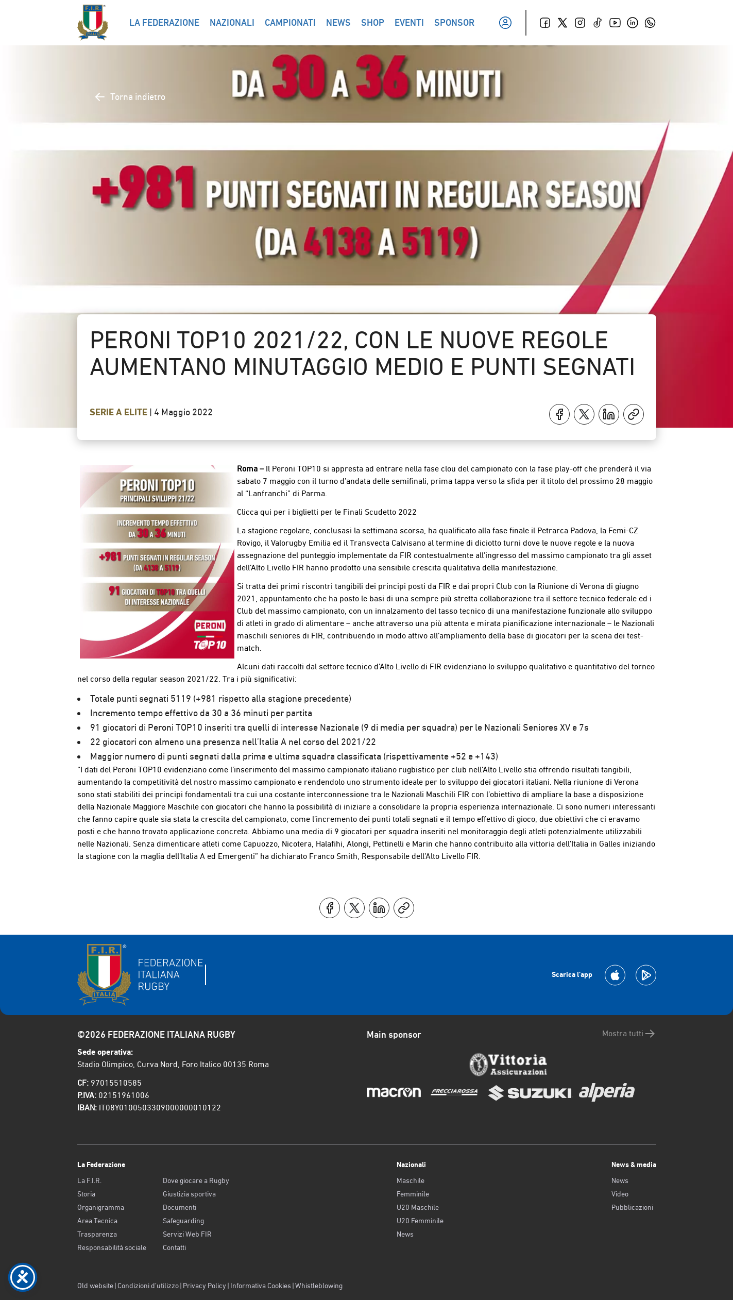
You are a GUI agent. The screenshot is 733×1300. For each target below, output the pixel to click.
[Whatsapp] (650, 22)
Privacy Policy (204, 1285)
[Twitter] (562, 22)
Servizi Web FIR (187, 1234)
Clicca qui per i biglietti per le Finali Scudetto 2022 (327, 512)
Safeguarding (183, 1221)
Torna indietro (129, 97)
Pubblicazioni (632, 1207)
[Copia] (633, 414)
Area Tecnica (97, 1221)
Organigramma (100, 1207)
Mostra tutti (629, 1033)
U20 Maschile (418, 1207)
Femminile (413, 1194)
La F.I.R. (89, 1180)
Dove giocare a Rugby (196, 1180)
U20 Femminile (420, 1221)
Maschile (410, 1180)
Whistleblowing (319, 1285)
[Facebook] (545, 22)
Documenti (179, 1207)
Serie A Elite (119, 412)
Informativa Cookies (260, 1285)
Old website (95, 1285)
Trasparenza (97, 1234)
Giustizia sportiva (189, 1194)
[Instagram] (580, 22)
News (405, 1234)
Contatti (174, 1247)
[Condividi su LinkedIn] (609, 414)
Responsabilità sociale (111, 1247)
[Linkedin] (632, 22)
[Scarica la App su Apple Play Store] (615, 975)
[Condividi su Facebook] (559, 414)
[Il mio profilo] (505, 22)
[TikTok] (597, 22)
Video (619, 1194)
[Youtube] (615, 22)
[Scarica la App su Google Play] (646, 975)
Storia (86, 1194)
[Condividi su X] (584, 414)
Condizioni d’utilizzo (148, 1285)
